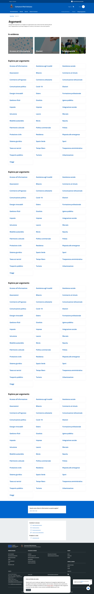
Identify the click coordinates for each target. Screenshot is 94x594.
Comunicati (69, 555)
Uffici (9, 562)
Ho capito (28, 590)
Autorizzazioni (30, 559)
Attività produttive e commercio (33, 557)
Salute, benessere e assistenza (53, 555)
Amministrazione (11, 550)
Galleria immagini (71, 565)
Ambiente (29, 554)
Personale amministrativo (12, 555)
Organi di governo (11, 561)
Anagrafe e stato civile (32, 555)
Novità (69, 550)
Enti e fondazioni (11, 554)
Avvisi (69, 554)
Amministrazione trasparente (53, 574)
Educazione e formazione (52, 554)
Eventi (69, 566)
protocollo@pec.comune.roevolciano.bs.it (15, 582)
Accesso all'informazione (66, 11)
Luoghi (69, 568)
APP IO (82, 581)
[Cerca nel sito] (83, 6)
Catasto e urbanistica (31, 561)
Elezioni (73, 11)
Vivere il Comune (71, 561)
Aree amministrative (11, 557)
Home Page (12, 16)
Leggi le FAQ (30, 574)
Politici (9, 559)
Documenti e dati (11, 564)
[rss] (73, 7)
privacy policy (50, 585)
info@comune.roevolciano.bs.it (15, 584)
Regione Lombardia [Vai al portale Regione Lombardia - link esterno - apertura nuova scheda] (12, 1)
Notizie (69, 557)
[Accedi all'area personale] (77, 1)
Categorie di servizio (32, 550)
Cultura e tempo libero (32, 562)
